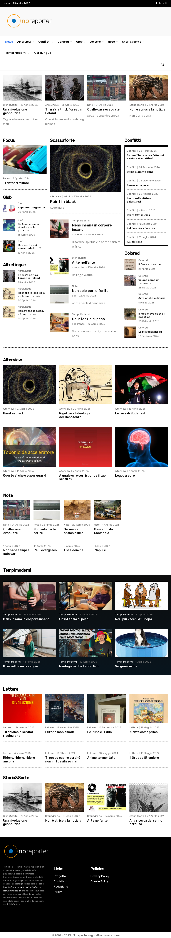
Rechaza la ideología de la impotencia (31, 294)
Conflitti (131, 151)
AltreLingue (52, 105)
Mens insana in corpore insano (26, 619)
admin (67, 196)
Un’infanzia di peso (88, 319)
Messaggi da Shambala (103, 531)
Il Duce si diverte (149, 264)
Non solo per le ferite (90, 291)
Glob (20, 203)
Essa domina (74, 550)
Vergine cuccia (126, 666)
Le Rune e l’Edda (99, 732)
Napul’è (100, 550)
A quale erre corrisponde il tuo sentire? (82, 477)
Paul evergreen (45, 550)
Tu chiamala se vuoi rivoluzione (18, 734)
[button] (162, 64)
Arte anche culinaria (151, 298)
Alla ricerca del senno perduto (145, 822)
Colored (143, 260)
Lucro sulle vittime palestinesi (139, 200)
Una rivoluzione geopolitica (15, 111)
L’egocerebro (125, 475)
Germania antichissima (74, 531)
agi (74, 295)
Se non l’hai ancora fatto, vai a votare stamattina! (145, 157)
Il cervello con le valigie (20, 666)
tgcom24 (77, 234)
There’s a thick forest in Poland (29, 276)
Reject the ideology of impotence (31, 312)
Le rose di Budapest (130, 413)
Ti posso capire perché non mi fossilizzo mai (62, 759)
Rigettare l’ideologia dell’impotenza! (75, 415)
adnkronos (78, 324)
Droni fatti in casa (138, 214)
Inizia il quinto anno (140, 171)
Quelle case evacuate (103, 109)
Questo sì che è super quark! (24, 475)
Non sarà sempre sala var (16, 552)
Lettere (7, 727)
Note (90, 105)
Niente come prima (143, 732)
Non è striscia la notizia (147, 109)
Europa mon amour (59, 732)
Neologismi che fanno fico (79, 666)
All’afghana (134, 241)
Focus (6, 178)
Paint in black (63, 201)
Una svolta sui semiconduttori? (29, 247)
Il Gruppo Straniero (144, 758)
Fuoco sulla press (138, 185)
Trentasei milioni (16, 183)
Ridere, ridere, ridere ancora (19, 759)
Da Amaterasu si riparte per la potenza (28, 227)
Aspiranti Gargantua (31, 207)
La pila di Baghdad (150, 331)
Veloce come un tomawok (148, 281)
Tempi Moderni (81, 220)
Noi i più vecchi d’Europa (133, 619)
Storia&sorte (10, 105)
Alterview (55, 196)
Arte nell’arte (83, 262)
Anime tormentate (101, 758)
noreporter (78, 267)
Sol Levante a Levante (141, 228)
